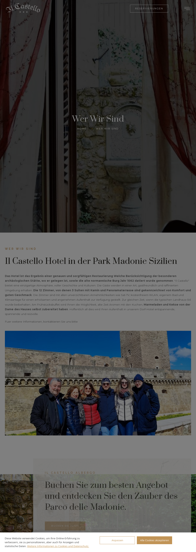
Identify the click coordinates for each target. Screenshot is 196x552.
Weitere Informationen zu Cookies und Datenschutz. (58, 546)
